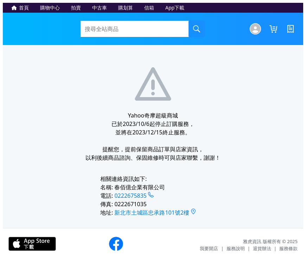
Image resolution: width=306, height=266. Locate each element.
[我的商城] (255, 28)
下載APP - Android (82, 244)
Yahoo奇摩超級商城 (43, 28)
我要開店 (209, 248)
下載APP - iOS (32, 244)
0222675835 (130, 196)
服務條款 (288, 248)
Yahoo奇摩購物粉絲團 (116, 244)
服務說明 (236, 248)
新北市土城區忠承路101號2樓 (151, 212)
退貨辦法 (262, 248)
